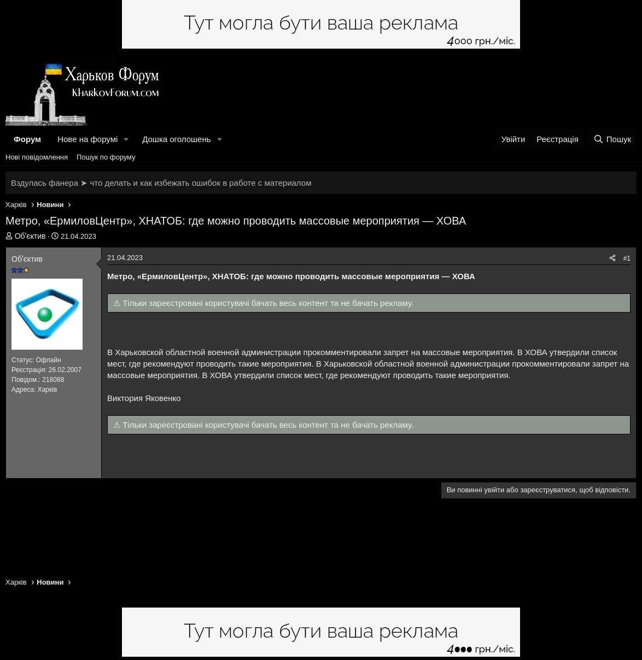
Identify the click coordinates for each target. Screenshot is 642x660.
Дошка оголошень (176, 139)
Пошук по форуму (106, 157)
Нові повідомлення (36, 157)
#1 (627, 258)
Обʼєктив (30, 236)
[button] (126, 139)
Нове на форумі (87, 139)
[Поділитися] (612, 258)
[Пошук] (612, 139)
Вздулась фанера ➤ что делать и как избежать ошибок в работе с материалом (161, 182)
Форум (27, 139)
